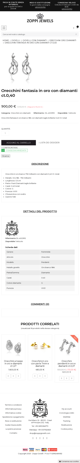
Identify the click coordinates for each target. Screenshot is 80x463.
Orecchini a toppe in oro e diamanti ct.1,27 (13, 363)
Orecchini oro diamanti (21, 113)
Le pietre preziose (13, 429)
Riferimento (10, 238)
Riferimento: (39, 113)
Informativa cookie (13, 413)
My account (67, 409)
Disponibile (10, 241)
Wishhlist (66, 417)
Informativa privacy (13, 409)
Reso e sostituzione (13, 421)
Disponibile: (63, 113)
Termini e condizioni (13, 405)
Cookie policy (67, 429)
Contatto (13, 433)
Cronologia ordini (66, 413)
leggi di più (40, 7)
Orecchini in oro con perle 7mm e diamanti (40, 363)
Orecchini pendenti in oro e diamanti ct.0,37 (67, 363)
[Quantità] (5, 133)
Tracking (66, 421)
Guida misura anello (13, 425)
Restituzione (66, 425)
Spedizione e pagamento (13, 417)
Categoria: (5, 113)
